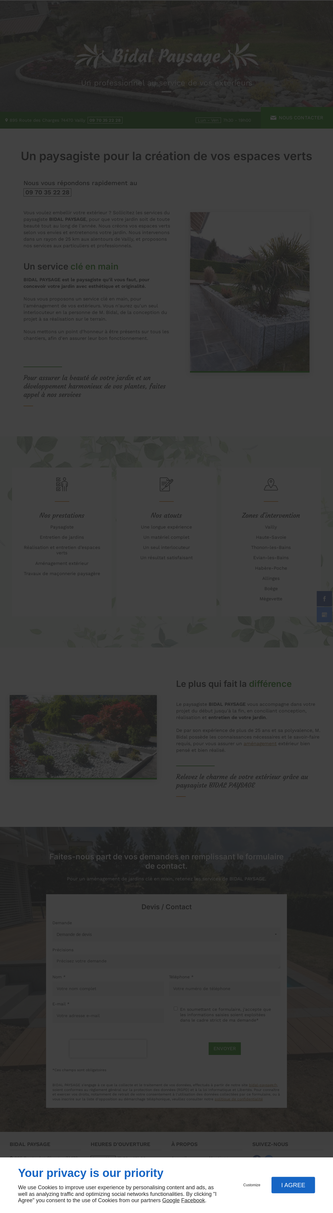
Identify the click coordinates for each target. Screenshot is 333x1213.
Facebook (193, 1200)
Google (171, 1200)
